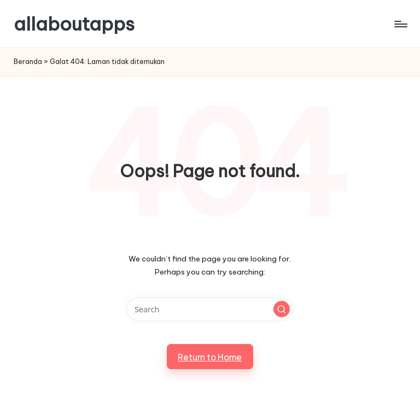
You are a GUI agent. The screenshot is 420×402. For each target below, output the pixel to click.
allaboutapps (74, 24)
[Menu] (400, 24)
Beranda (28, 61)
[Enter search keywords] (209, 309)
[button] (281, 309)
